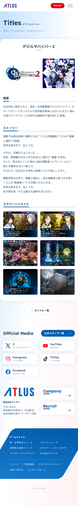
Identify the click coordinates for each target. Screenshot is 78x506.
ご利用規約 (28, 464)
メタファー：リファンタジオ (53, 448)
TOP (5, 31)
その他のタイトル (49, 453)
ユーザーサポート (37, 470)
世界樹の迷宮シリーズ (21, 448)
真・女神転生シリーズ (21, 442)
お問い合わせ (17, 470)
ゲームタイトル (17, 31)
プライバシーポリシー (49, 464)
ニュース (14, 464)
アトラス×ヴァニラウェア (22, 453)
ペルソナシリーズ (49, 442)
